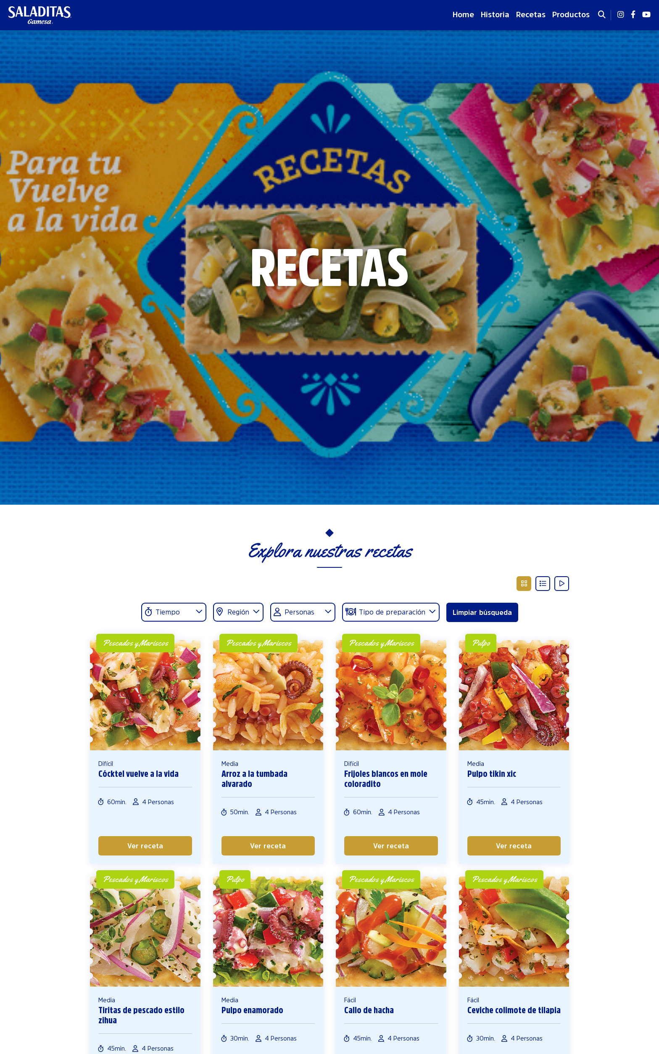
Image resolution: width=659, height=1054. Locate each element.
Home (463, 15)
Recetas (531, 15)
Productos (571, 15)
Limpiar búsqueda (482, 612)
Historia (495, 15)
